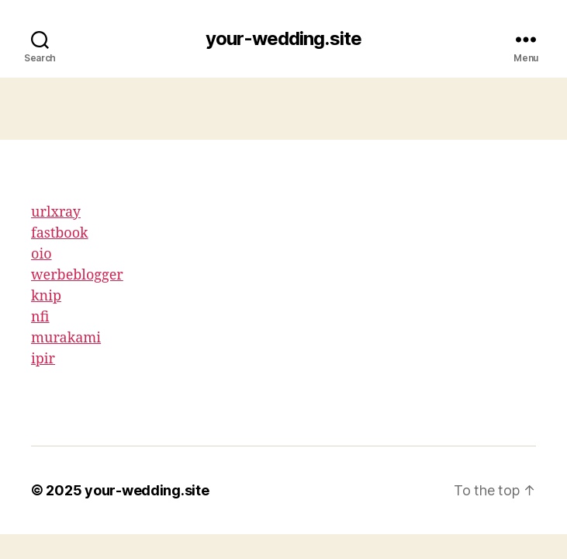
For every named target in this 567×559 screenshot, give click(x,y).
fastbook (59, 233)
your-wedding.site (283, 39)
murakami (66, 338)
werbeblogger (77, 275)
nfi (40, 317)
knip (46, 296)
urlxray (56, 212)
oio (41, 254)
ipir (43, 359)
